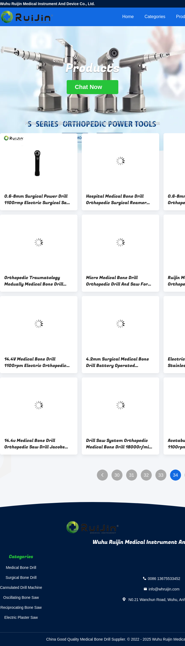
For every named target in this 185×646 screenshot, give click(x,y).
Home (128, 16)
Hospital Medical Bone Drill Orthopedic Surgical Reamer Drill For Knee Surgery (116, 199)
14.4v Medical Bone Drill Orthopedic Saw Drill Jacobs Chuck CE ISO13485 (34, 443)
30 (116, 475)
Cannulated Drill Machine (21, 587)
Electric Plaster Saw (21, 617)
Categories (154, 16)
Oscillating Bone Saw (21, 597)
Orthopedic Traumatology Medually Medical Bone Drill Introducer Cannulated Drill (34, 280)
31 (131, 475)
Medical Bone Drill (21, 567)
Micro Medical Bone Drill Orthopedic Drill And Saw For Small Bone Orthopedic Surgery (119, 280)
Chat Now (92, 87)
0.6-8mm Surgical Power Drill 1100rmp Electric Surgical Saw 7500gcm (37, 199)
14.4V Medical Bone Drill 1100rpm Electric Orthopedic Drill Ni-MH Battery (35, 362)
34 (175, 475)
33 (160, 475)
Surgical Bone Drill (21, 577)
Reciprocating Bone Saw (21, 607)
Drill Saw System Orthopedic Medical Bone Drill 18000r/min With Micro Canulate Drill (119, 443)
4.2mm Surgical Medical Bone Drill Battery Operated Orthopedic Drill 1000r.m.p (117, 362)
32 (146, 475)
